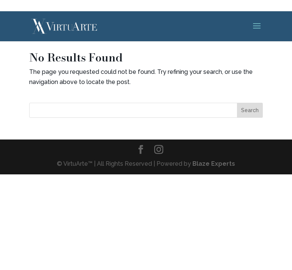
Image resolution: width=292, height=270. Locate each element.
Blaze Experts (213, 163)
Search (250, 110)
